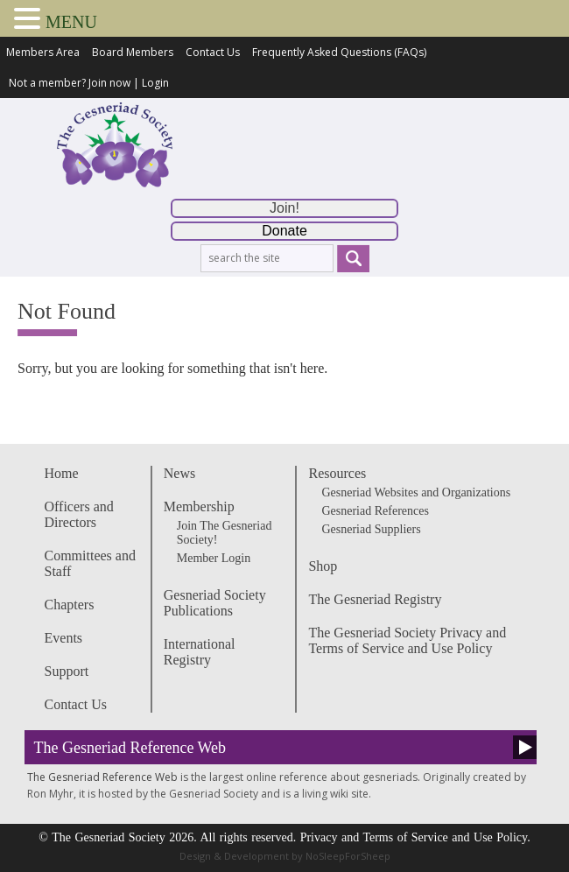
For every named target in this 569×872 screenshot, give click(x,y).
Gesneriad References (374, 510)
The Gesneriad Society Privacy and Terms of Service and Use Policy (407, 640)
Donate (284, 230)
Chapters (70, 604)
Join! (284, 207)
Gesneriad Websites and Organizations (415, 492)
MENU (71, 22)
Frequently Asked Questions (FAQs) (339, 52)
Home (62, 473)
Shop (322, 566)
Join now (109, 82)
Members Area (43, 52)
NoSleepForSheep (348, 855)
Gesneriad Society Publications (215, 602)
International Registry (199, 651)
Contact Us (213, 52)
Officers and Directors (79, 514)
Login (155, 82)
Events (64, 637)
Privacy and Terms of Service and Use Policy (414, 837)
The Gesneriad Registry (374, 599)
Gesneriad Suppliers (370, 529)
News (179, 473)
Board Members (132, 52)
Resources (337, 473)
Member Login (213, 558)
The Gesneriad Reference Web (130, 747)
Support (67, 671)
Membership (199, 506)
